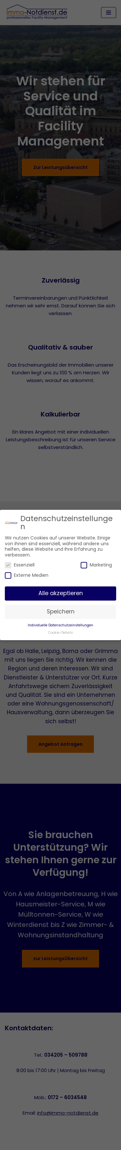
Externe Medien (26, 575)
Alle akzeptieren (60, 593)
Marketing (96, 565)
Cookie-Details (60, 632)
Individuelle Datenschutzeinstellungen (60, 625)
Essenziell (20, 565)
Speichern (61, 611)
